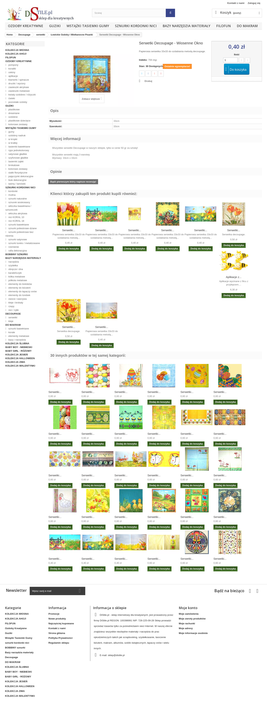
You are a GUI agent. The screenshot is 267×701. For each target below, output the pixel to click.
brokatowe (14, 165)
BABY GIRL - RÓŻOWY (18, 350)
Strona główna (56, 633)
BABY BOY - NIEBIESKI (18, 347)
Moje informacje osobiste (193, 633)
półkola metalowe (17, 280)
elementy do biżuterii (19, 287)
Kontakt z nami (235, 3)
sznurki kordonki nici (136, 26)
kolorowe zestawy (17, 124)
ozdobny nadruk (17, 135)
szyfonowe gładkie (18, 157)
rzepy (11, 306)
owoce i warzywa (17, 298)
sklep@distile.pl (116, 655)
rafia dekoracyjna (17, 250)
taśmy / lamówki (17, 183)
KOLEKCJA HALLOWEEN (20, 358)
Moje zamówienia (188, 613)
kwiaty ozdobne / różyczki (22, 94)
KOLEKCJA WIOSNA (17, 50)
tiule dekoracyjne (17, 180)
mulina (12, 194)
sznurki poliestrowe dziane (22, 228)
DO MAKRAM (247, 26)
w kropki (12, 139)
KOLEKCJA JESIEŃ (16, 354)
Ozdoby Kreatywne (25, 26)
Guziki (55, 26)
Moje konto (188, 608)
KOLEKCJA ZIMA (15, 362)
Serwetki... (68, 230)
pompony (13, 65)
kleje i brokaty (15, 302)
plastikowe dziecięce (19, 120)
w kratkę (12, 142)
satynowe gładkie (17, 154)
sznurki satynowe (17, 239)
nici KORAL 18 (16, 220)
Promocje (53, 613)
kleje (10, 321)
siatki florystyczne (17, 172)
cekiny (11, 72)
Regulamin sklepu (58, 642)
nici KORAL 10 (16, 217)
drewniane (14, 113)
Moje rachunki (187, 623)
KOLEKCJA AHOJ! (16, 53)
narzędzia (13, 261)
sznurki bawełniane (18, 224)
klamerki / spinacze (18, 79)
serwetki (12, 317)
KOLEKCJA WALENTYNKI (20, 365)
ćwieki (11, 98)
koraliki (12, 68)
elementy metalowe (18, 336)
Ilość (237, 54)
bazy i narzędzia (17, 339)
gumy (11, 131)
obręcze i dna (15, 269)
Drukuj (148, 81)
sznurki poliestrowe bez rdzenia (19, 234)
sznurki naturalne (17, 198)
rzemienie (13, 246)
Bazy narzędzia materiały (186, 26)
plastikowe (14, 109)
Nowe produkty (57, 618)
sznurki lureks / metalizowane (24, 243)
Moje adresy (186, 628)
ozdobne (13, 117)
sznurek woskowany (19, 202)
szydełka (13, 265)
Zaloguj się (254, 3)
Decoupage (13, 313)
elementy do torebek (19, 295)
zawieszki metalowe (19, 91)
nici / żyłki (13, 310)
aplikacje (13, 76)
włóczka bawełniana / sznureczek (18, 208)
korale (11, 332)
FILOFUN (223, 26)
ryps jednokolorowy (18, 150)
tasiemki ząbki (16, 161)
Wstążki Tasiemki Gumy (88, 26)
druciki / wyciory (16, 83)
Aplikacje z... (233, 277)
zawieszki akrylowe (18, 87)
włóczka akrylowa (17, 213)
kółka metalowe (16, 276)
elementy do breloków (20, 284)
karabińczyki (15, 272)
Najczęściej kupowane (61, 623)
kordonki (13, 191)
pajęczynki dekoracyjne (20, 176)
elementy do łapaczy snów (22, 291)
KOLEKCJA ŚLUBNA (17, 343)
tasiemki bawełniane (19, 146)
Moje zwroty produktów (192, 618)
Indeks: (143, 59)
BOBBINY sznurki (16, 254)
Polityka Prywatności (60, 638)
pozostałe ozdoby (17, 102)
